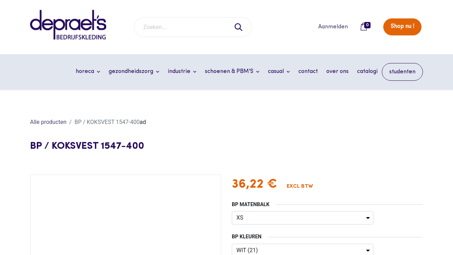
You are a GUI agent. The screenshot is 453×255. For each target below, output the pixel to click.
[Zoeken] (239, 27)
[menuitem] (308, 71)
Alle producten (48, 122)
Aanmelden (333, 27)
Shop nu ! (402, 26)
